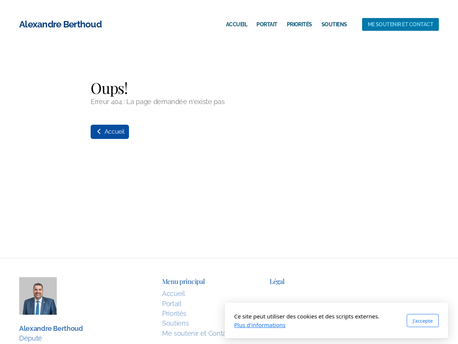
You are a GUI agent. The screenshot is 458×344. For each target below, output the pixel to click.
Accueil (110, 131)
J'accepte (315, 320)
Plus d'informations (152, 325)
